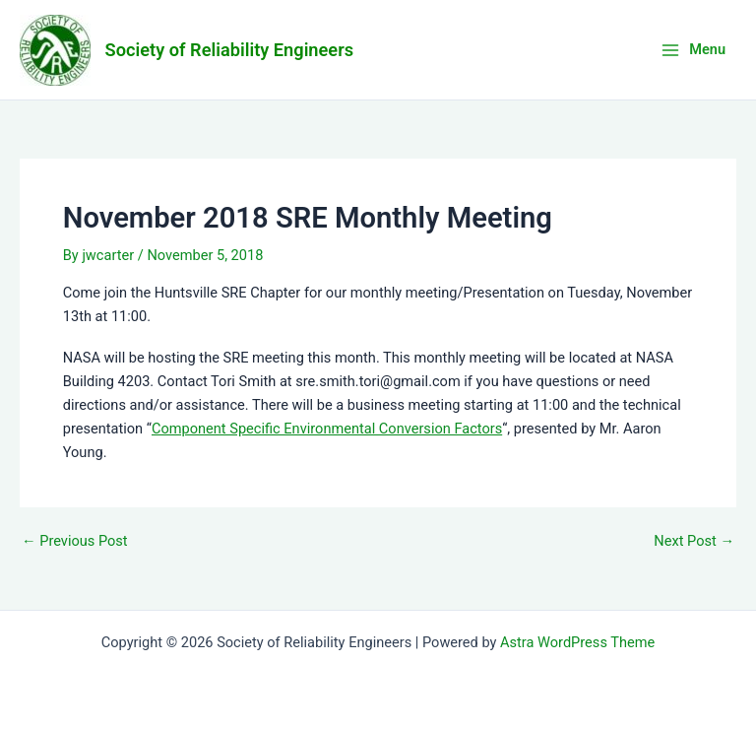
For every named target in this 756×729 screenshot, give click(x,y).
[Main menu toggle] (693, 50)
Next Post (694, 541)
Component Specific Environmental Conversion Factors (327, 428)
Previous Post (75, 541)
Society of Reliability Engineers (229, 49)
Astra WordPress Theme (577, 642)
